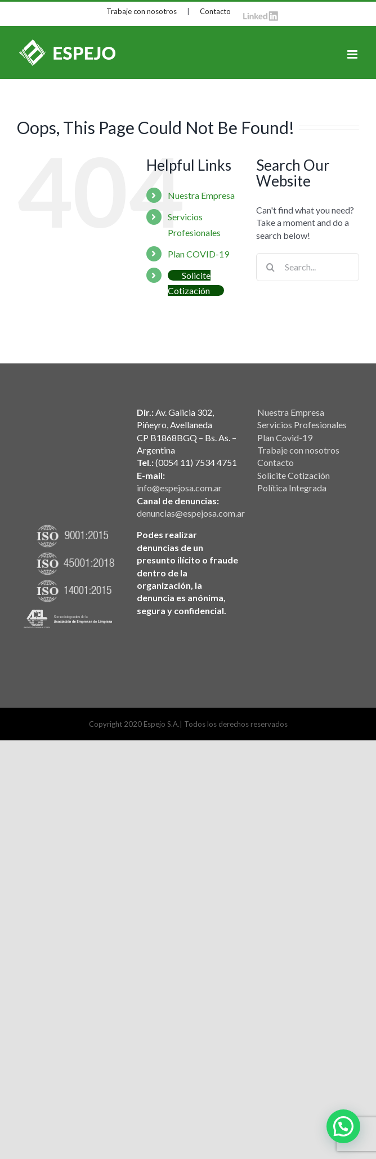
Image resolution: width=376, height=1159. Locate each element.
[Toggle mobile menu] (353, 54)
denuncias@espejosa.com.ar (191, 513)
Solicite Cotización (293, 475)
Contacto (215, 11)
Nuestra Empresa (201, 195)
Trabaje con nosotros (141, 11)
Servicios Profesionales (302, 424)
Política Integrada (291, 487)
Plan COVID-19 (198, 253)
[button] (343, 1126)
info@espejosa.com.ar (179, 487)
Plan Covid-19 (284, 437)
